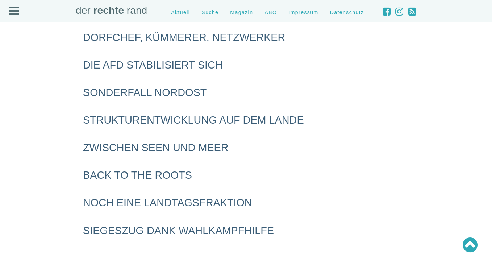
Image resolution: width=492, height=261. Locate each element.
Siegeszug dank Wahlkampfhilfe (178, 230)
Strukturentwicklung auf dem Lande (193, 120)
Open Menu (14, 11)
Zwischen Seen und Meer (156, 147)
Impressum (303, 12)
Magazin (241, 12)
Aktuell (180, 12)
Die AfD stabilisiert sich (153, 65)
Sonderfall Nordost (145, 92)
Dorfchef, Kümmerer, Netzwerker (184, 37)
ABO (270, 12)
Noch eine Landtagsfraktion (167, 202)
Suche (209, 12)
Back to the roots (137, 175)
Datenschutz (347, 12)
